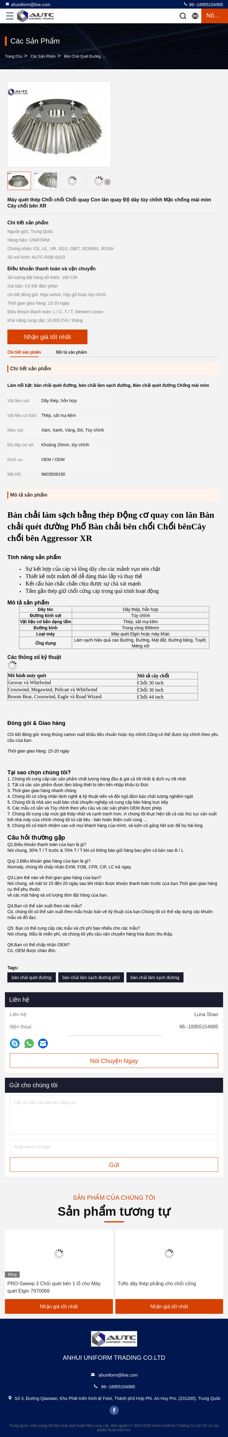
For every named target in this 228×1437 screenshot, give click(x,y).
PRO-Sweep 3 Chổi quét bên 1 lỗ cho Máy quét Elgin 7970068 (54, 1287)
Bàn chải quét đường (82, 56)
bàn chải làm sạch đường (155, 977)
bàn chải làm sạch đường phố (91, 977)
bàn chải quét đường (32, 977)
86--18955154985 (203, 4)
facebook (114, 1410)
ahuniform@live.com (27, 4)
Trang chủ (13, 56)
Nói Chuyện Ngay (114, 1061)
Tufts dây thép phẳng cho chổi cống (157, 1283)
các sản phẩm (43, 56)
